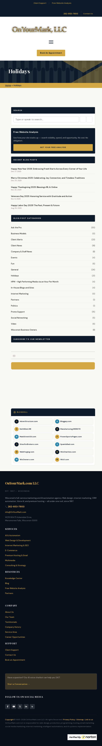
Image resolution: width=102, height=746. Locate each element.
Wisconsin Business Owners (24, 330)
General (14, 269)
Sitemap (80, 719)
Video (13, 324)
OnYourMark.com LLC (22, 483)
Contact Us (88, 13)
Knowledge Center (13, 578)
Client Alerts (17, 239)
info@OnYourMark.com (15, 512)
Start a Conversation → (18, 684)
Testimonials (11, 622)
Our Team (9, 617)
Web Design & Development (18, 540)
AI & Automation (12, 535)
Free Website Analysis (61, 3)
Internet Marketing (19, 294)
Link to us (89, 719)
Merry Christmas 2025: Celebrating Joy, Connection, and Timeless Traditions (48, 178)
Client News (16, 245)
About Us (9, 612)
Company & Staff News (21, 251)
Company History (13, 627)
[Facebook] (7, 706)
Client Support (40, 3)
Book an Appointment (15, 660)
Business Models (18, 233)
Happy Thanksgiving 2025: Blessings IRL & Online (34, 187)
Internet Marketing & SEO (17, 545)
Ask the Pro (16, 227)
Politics (14, 306)
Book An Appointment (51, 53)
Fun (12, 263)
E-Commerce (11, 550)
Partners (15, 300)
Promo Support (18, 312)
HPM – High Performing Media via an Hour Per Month (35, 281)
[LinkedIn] (26, 706)
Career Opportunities (15, 637)
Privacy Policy (69, 719)
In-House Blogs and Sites (22, 287)
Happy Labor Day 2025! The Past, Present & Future (35, 205)
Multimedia (10, 560)
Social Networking (19, 318)
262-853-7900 (71, 13)
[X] (19, 706)
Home (8, 85)
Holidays (15, 275)
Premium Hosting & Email (16, 555)
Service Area (11, 632)
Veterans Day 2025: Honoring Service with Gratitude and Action (41, 196)
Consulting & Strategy (15, 565)
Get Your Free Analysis (53, 147)
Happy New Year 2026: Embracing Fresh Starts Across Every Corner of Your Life (49, 169)
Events (14, 257)
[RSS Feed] (32, 706)
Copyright (9, 719)
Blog (7, 583)
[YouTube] (13, 706)
